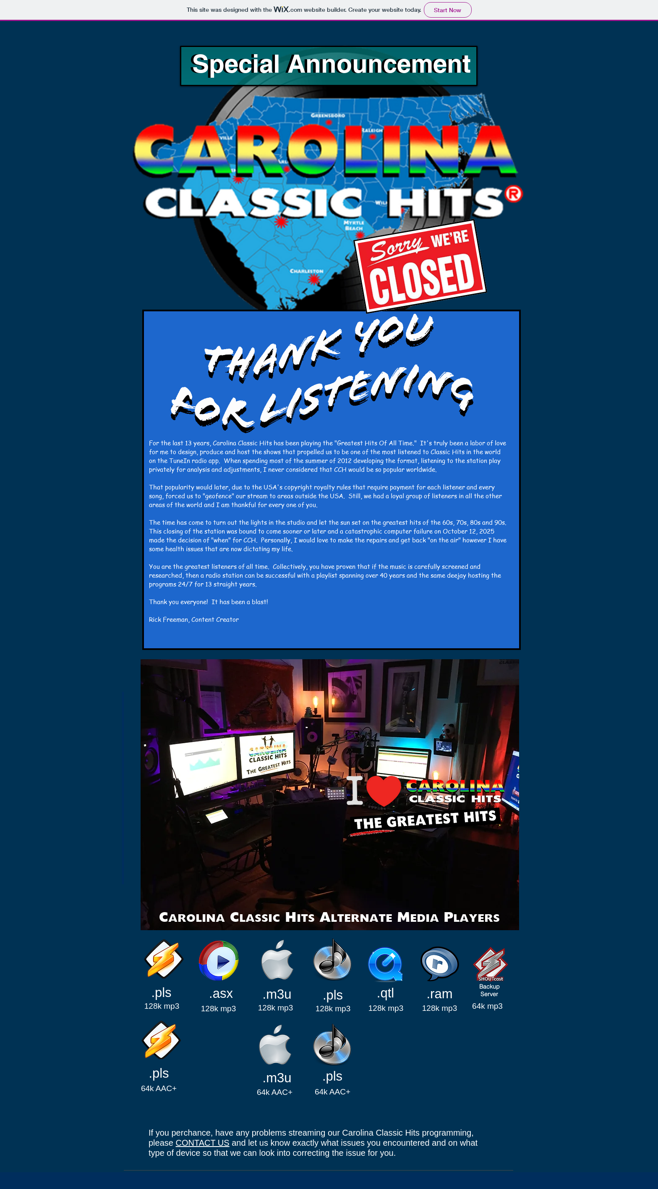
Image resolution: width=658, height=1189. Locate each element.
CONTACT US (203, 1142)
